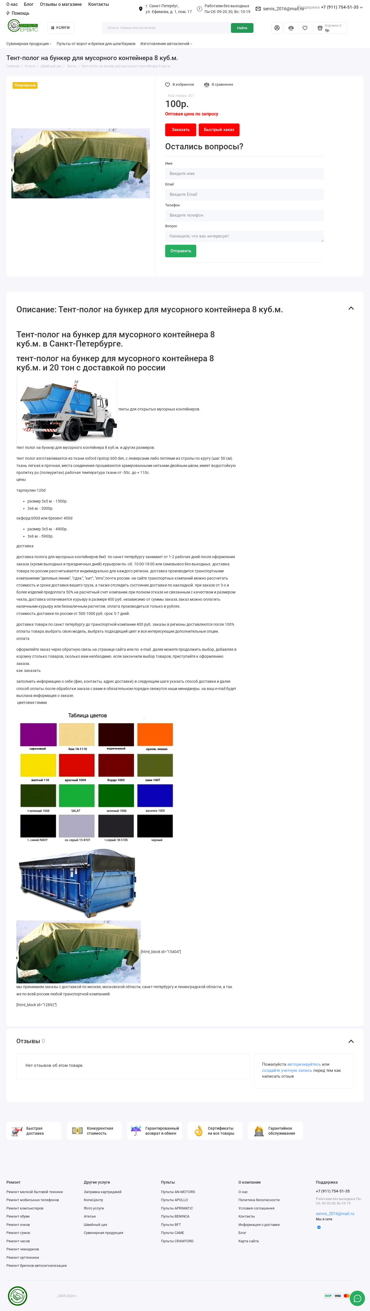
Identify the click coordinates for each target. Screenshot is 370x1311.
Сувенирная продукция (29, 43)
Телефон (172, 205)
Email (169, 184)
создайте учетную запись (287, 1070)
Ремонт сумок (18, 1233)
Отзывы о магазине (61, 4)
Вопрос (171, 226)
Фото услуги (94, 1208)
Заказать (181, 129)
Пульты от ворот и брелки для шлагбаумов (96, 43)
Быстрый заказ (219, 129)
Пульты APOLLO (174, 1200)
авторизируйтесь (304, 1064)
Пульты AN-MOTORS (178, 1192)
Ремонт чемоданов (22, 1249)
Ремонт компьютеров (24, 1208)
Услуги (60, 28)
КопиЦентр (93, 1200)
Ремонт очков (18, 1225)
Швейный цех (95, 1225)
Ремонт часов (18, 1241)
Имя (168, 163)
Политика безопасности (259, 1200)
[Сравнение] (291, 28)
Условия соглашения (256, 1208)
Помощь (17, 13)
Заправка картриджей (103, 1192)
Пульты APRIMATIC (177, 1208)
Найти (242, 28)
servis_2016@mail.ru (283, 8)
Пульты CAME (172, 1233)
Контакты (98, 4)
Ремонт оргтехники (22, 1257)
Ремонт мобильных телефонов (32, 1200)
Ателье (90, 1216)
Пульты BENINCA (175, 1216)
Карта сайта (248, 1241)
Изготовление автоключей (166, 43)
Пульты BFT (171, 1225)
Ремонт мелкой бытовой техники (34, 1192)
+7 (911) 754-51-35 (330, 7)
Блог (29, 4)
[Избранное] (305, 28)
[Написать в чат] (357, 1298)
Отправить (180, 251)
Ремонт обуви (18, 1216)
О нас (12, 4)
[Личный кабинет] (277, 28)
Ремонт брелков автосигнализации (36, 1265)
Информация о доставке (259, 1225)
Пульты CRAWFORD (177, 1241)
